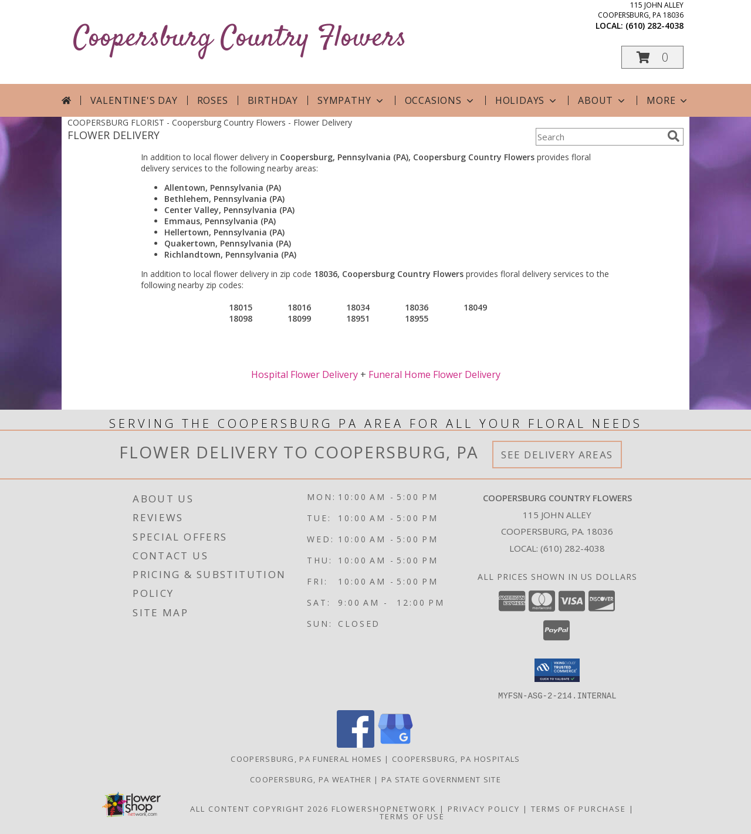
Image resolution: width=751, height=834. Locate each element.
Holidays (527, 100)
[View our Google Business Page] (395, 743)
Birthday (273, 100)
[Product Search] (599, 137)
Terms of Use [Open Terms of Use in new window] (412, 816)
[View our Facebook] (355, 743)
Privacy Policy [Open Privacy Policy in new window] (484, 808)
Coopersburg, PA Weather (310, 779)
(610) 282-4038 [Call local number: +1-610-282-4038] (654, 25)
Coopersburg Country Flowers (240, 38)
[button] (652, 57)
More (668, 100)
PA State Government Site (441, 779)
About (602, 100)
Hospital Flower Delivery (304, 374)
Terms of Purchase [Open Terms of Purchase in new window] (578, 808)
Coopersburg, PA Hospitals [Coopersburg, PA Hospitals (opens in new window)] (456, 758)
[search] (673, 136)
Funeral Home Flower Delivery (434, 374)
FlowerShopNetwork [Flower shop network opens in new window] (384, 808)
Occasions (440, 100)
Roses (212, 100)
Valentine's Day (134, 100)
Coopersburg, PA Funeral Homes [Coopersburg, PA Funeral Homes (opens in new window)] (306, 758)
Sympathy (351, 100)
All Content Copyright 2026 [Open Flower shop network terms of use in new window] (259, 808)
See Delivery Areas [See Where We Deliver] (557, 454)
